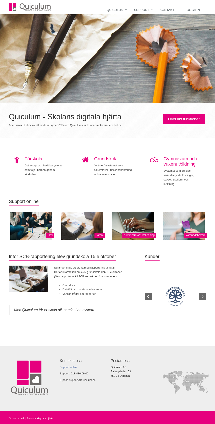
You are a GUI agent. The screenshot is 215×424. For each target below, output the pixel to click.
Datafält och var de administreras (83, 289)
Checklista (69, 285)
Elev (50, 235)
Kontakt (167, 10)
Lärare (100, 235)
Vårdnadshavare (196, 235)
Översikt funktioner (184, 119)
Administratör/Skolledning (139, 235)
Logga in (192, 10)
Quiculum (115, 10)
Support (141, 10)
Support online (68, 367)
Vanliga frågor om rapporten (79, 293)
